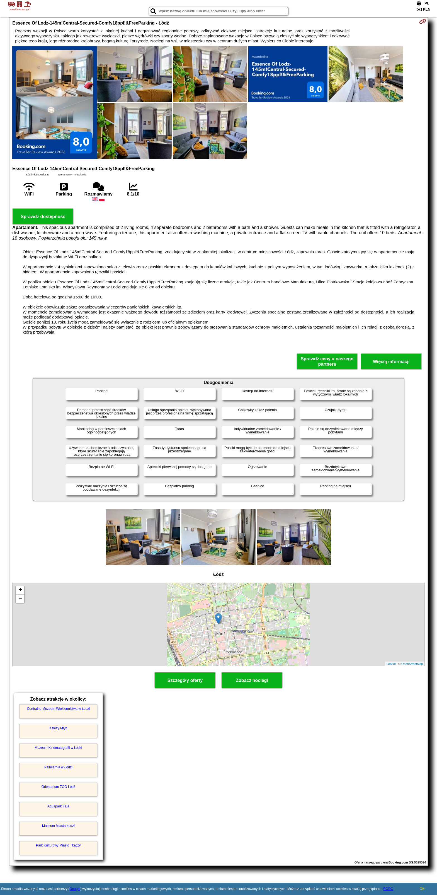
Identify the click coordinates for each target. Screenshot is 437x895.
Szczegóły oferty (185, 680)
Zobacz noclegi (252, 680)
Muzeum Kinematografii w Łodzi (58, 748)
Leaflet (391, 663)
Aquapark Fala (58, 806)
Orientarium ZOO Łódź (58, 787)
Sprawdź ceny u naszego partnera (327, 361)
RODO (388, 889)
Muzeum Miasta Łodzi (58, 826)
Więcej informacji (391, 361)
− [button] (20, 599)
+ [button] (20, 590)
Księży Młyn (58, 728)
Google (74, 889)
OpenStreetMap (412, 663)
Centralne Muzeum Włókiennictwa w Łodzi (58, 709)
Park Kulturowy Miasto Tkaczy (58, 845)
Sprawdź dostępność (43, 216)
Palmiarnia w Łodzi (58, 767)
